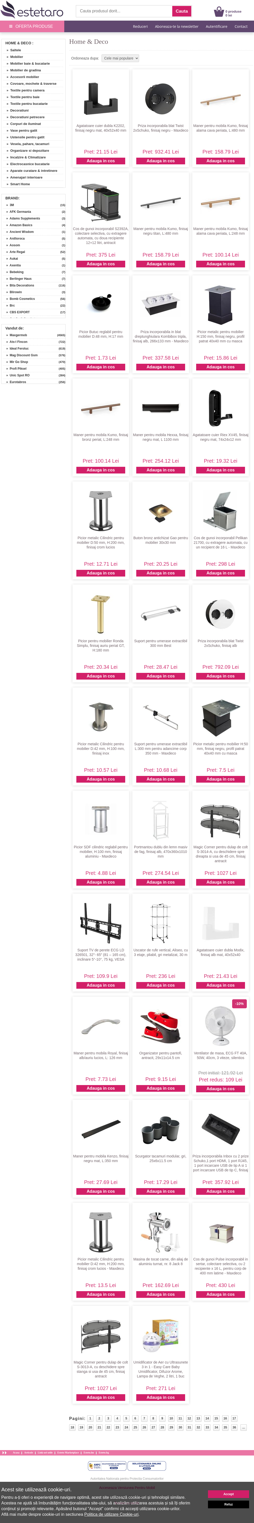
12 (189, 1418)
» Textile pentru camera (23, 90)
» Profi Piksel (14, 368)
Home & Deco (18, 43)
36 (234, 1427)
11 (180, 1418)
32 (198, 1427)
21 (99, 1427)
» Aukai (10, 258)
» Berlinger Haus (17, 279)
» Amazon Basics (17, 225)
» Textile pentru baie (21, 97)
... (243, 1427)
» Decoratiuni (16, 110)
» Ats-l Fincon (15, 342)
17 (234, 1418)
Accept (228, 1494)
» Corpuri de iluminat (22, 124)
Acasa (16, 1452)
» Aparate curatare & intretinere (30, 171)
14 (207, 1418)
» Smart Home (16, 184)
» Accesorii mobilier (21, 77)
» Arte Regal (14, 252)
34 (216, 1427)
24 (126, 1427)
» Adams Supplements (21, 218)
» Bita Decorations (18, 285)
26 (144, 1427)
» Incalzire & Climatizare (24, 157)
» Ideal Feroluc (16, 348)
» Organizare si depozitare (26, 151)
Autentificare (217, 26)
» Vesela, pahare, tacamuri (26, 144)
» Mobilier (13, 57)
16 (225, 1418)
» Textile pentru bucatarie (25, 104)
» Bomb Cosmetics (19, 299)
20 (90, 1427)
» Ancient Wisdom (18, 232)
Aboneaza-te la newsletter (176, 26)
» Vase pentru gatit (20, 130)
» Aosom (11, 245)
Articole (28, 1452)
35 (225, 1427)
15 (216, 1418)
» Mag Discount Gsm (20, 355)
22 (108, 1427)
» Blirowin (12, 292)
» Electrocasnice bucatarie (26, 164)
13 (198, 1418)
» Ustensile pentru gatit (23, 137)
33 (207, 1427)
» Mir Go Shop (15, 362)
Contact (241, 26)
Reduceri (140, 26)
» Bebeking (13, 272)
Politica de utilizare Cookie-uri (111, 1514)
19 (81, 1427)
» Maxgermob (15, 335)
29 (171, 1427)
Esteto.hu (89, 1452)
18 (72, 1427)
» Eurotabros (14, 382)
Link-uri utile (45, 1452)
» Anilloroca (14, 238)
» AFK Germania (17, 212)
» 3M (8, 205)
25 (135, 1427)
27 (153, 1427)
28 (162, 1427)
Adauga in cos (101, 161)
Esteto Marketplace (68, 1452)
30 (180, 1427)
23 (117, 1427)
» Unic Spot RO (16, 375)
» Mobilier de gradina (22, 70)
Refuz (228, 1504)
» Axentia (12, 265)
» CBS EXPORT (16, 312)
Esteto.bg (104, 1452)
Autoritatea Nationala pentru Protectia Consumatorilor (127, 1478)
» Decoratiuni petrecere (24, 117)
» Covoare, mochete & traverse (30, 84)
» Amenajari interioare (22, 177)
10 (171, 1418)
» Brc (9, 305)
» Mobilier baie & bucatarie (26, 63)
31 (189, 1427)
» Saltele (12, 50)
